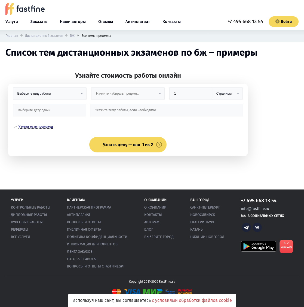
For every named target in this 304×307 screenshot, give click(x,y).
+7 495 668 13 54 (245, 22)
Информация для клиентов (92, 244)
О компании (155, 207)
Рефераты (19, 229)
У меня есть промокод (36, 126)
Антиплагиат (137, 21)
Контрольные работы (30, 207)
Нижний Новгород (207, 237)
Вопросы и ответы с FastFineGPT (96, 266)
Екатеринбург (202, 222)
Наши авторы (73, 21)
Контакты (171, 21)
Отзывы (105, 21)
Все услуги (20, 237)
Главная (11, 36)
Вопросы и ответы (84, 222)
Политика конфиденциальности (97, 237)
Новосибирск (202, 215)
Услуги (11, 21)
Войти (283, 21)
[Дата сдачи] (50, 112)
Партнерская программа (89, 207)
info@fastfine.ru (255, 208)
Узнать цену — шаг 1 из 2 (128, 144)
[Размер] (190, 95)
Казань (196, 229)
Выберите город (159, 237)
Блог (148, 229)
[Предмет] (128, 95)
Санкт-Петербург (205, 207)
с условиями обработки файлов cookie (192, 300)
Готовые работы (82, 259)
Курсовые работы (27, 222)
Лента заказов (80, 251)
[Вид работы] (50, 95)
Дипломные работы (29, 215)
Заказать (38, 21)
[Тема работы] (166, 112)
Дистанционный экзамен (44, 36)
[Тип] (227, 95)
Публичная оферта (84, 229)
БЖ (72, 36)
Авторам (151, 222)
